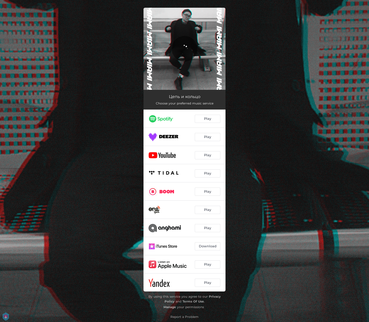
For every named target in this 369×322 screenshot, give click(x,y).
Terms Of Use (193, 301)
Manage (169, 307)
